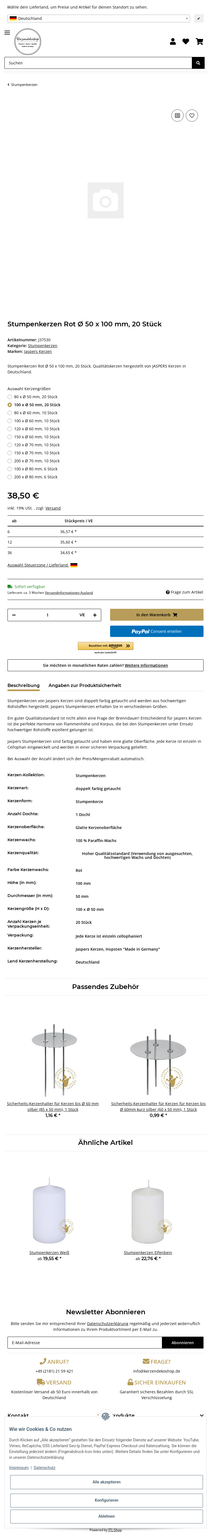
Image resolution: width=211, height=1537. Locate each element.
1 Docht (83, 814)
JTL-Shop (115, 1530)
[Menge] (47, 615)
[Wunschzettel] (185, 42)
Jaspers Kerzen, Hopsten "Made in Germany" (118, 949)
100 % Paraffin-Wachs (96, 840)
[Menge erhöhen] (95, 615)
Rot (79, 870)
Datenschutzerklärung (107, 1323)
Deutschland (88, 962)
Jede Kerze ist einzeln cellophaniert (109, 936)
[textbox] (98, 18)
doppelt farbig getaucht (98, 788)
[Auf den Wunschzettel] (192, 115)
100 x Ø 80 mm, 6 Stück (35, 468)
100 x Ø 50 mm (90, 909)
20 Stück (84, 922)
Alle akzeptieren (107, 1482)
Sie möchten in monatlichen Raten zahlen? (105, 665)
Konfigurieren (106, 1500)
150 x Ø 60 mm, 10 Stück (37, 436)
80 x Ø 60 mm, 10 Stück (35, 412)
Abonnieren (183, 1342)
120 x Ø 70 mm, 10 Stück (37, 444)
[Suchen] (98, 63)
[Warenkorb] (199, 42)
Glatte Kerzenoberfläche (99, 827)
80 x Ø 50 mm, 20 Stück (35, 396)
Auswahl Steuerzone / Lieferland (42, 565)
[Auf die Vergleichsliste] (177, 115)
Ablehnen (106, 1516)
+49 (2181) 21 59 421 (54, 1371)
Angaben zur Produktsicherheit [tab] (85, 685)
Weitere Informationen (146, 665)
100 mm (83, 883)
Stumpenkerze (89, 801)
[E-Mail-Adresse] (84, 1343)
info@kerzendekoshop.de (156, 1371)
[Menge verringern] (14, 615)
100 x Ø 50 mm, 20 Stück (37, 404)
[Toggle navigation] (7, 30)
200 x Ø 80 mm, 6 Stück (35, 476)
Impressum (19, 1467)
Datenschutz (44, 1467)
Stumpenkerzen (42, 345)
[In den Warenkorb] (11, 100)
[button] (173, 42)
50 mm (82, 896)
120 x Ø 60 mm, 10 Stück (37, 428)
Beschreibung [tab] (23, 685)
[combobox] (98, 18)
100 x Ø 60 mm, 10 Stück (37, 420)
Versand (53, 508)
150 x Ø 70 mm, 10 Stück (37, 452)
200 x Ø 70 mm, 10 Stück (37, 460)
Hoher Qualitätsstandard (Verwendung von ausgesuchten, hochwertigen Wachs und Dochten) (137, 855)
